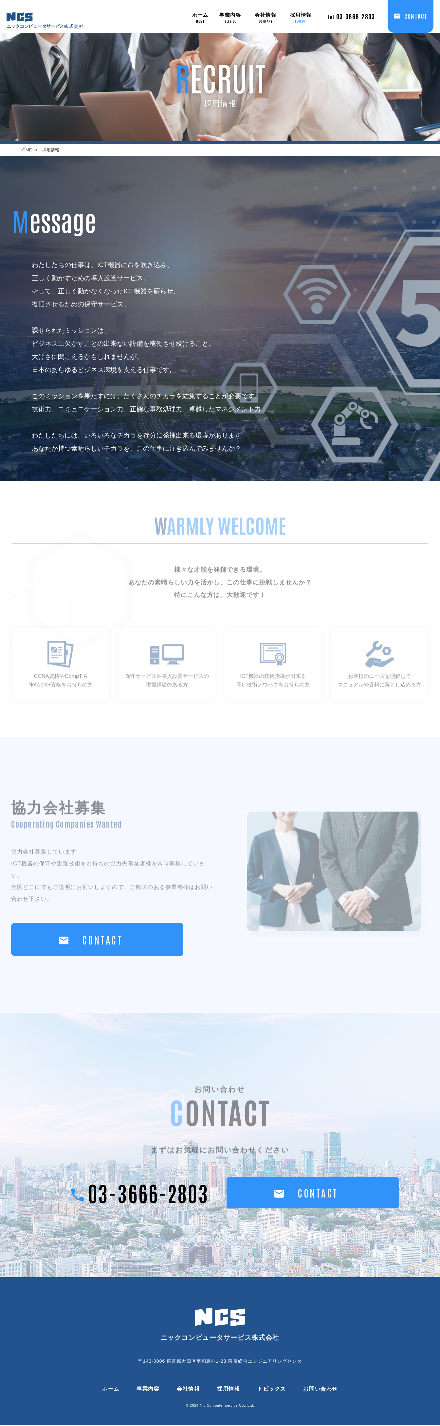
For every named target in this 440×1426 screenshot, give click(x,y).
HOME (25, 149)
